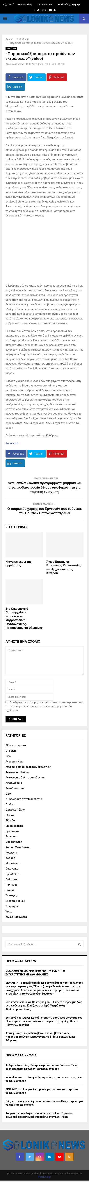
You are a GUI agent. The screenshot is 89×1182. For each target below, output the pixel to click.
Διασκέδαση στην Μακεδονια (24, 799)
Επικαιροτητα (14, 825)
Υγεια (9, 911)
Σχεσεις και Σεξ (15, 900)
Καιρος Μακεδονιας (18, 847)
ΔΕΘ (8, 793)
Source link (12, 443)
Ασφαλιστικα (14, 782)
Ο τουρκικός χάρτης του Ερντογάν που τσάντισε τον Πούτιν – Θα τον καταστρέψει (44, 511)
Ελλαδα (10, 820)
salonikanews (17, 64)
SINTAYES (11, 1089)
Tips (8, 756)
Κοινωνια (11, 852)
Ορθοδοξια (11, 49)
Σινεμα (10, 890)
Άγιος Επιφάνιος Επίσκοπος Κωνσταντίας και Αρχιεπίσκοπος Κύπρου (63, 567)
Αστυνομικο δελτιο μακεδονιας (25, 777)
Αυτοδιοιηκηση (15, 788)
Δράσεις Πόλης (15, 809)
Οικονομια (12, 868)
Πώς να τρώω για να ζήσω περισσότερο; (31, 1101)
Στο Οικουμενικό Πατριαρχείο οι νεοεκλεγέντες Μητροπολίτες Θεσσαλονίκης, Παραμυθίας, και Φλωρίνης (24, 618)
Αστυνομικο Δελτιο (18, 772)
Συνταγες (11, 895)
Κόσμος (10, 857)
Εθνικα (10, 815)
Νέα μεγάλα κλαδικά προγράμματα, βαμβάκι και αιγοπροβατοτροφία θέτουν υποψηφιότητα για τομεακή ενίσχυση (44, 487)
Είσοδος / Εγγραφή (69, 4)
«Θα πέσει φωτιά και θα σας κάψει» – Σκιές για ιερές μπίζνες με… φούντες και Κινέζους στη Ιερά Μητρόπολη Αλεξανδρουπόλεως (44, 1006)
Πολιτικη (11, 884)
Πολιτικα (11, 879)
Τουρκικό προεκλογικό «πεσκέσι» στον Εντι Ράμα (37, 1113)
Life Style (11, 750)
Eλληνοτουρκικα (16, 745)
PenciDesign (44, 1177)
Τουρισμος (12, 906)
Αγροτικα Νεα (14, 761)
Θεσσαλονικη (14, 841)
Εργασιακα (12, 831)
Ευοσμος (11, 836)
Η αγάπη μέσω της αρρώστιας (18, 563)
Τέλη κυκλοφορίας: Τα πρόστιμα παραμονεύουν (36, 1065)
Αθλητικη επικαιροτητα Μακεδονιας (28, 766)
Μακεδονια (12, 863)
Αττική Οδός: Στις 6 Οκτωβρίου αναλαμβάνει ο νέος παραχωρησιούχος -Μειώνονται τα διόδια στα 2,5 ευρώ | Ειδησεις (41, 1037)
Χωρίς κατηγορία (16, 916)
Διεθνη (10, 804)
